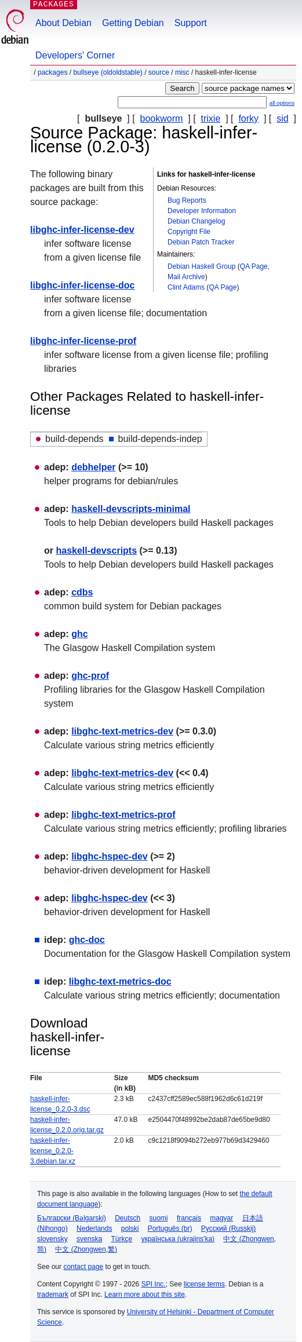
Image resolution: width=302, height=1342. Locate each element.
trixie (211, 118)
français (189, 1218)
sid (282, 118)
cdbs (82, 592)
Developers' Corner (75, 55)
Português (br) (170, 1228)
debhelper (93, 467)
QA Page (254, 266)
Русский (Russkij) (228, 1228)
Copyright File (189, 232)
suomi (159, 1218)
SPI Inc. (153, 1284)
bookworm (161, 118)
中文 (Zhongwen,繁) (86, 1249)
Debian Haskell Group (201, 266)
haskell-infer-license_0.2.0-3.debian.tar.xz (52, 1150)
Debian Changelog (196, 221)
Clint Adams (186, 287)
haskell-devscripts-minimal (130, 509)
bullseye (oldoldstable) (107, 72)
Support (190, 23)
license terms (204, 1284)
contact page (83, 1267)
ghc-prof (90, 676)
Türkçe (121, 1239)
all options (282, 103)
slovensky (52, 1239)
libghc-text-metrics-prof (123, 815)
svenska (89, 1239)
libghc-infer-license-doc (82, 285)
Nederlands (94, 1228)
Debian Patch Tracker (201, 242)
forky (248, 118)
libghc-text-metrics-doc (120, 981)
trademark (52, 1294)
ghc (79, 634)
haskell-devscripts (96, 550)
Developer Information (202, 211)
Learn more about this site (144, 1294)
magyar (221, 1218)
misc (182, 72)
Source (158, 72)
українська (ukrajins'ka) (177, 1239)
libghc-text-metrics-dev (122, 731)
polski (130, 1228)
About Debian (63, 23)
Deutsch (127, 1218)
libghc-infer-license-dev (82, 230)
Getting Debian (133, 23)
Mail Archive (186, 277)
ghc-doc (87, 940)
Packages (52, 72)
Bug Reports (187, 200)
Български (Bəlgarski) (71, 1218)
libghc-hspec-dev (109, 856)
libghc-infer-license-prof (83, 341)
